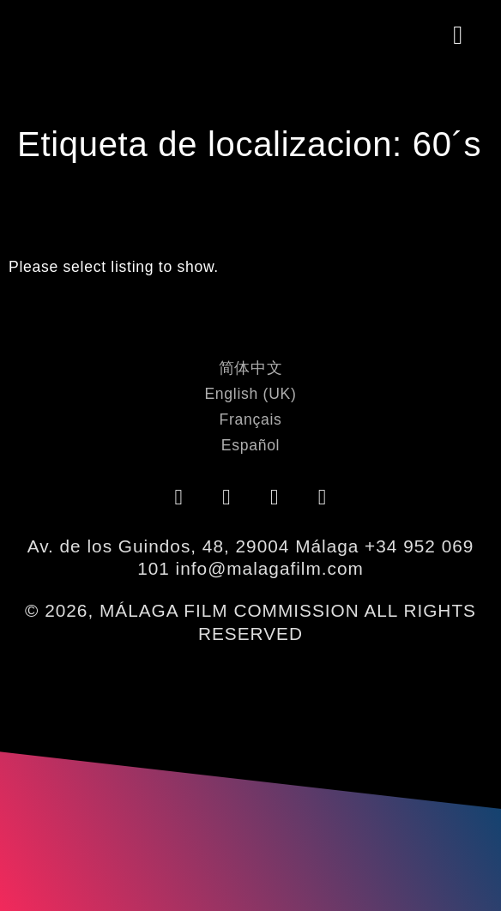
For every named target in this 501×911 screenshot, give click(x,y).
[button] (458, 35)
